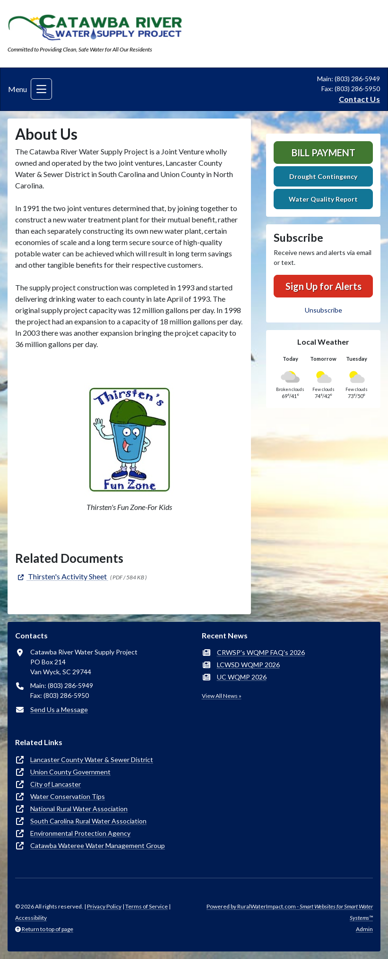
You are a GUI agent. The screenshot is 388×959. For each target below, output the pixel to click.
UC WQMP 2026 (242, 677)
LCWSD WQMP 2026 (248, 665)
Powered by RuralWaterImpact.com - (290, 912)
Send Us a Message (59, 709)
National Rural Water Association (79, 809)
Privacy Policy (104, 906)
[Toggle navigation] (41, 89)
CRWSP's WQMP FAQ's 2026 (261, 652)
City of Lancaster (55, 784)
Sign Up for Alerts (323, 286)
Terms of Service (146, 906)
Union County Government (70, 772)
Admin (364, 929)
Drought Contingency (323, 176)
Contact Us (359, 98)
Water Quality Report (323, 199)
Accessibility (31, 917)
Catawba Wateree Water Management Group (97, 845)
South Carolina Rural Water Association (88, 821)
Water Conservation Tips (67, 796)
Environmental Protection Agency (80, 833)
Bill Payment (323, 152)
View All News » (221, 695)
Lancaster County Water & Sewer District (91, 759)
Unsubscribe (323, 310)
